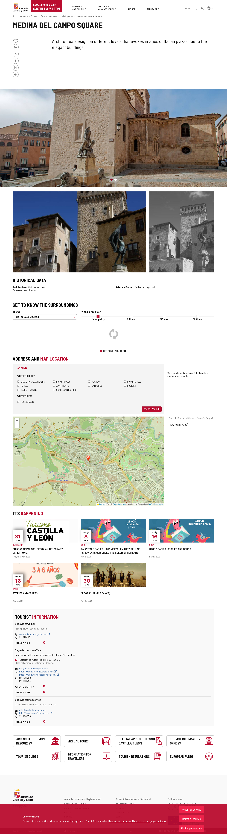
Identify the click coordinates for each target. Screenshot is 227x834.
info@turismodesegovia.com (33, 668)
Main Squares (67, 16)
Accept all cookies (191, 809)
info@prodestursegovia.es (32, 709)
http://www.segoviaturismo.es (35, 712)
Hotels (22, 385)
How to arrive (177, 424)
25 (131, 319)
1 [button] (111, 180)
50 (164, 319)
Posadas (94, 381)
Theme (16, 311)
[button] (210, 8)
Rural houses (61, 381)
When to (24, 686)
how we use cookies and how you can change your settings (137, 821)
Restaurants (25, 401)
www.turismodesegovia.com (34, 633)
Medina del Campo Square (89, 16)
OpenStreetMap (119, 504)
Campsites (95, 385)
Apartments (61, 385)
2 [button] (115, 180)
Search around (152, 409)
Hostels (130, 385)
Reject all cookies (191, 818)
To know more (22, 642)
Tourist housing (27, 389)
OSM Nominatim (156, 504)
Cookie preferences (191, 828)
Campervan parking (64, 389)
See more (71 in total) (115, 350)
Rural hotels (132, 381)
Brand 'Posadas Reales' (31, 381)
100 (197, 319)
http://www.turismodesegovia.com (38, 671)
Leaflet (101, 504)
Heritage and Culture (28, 16)
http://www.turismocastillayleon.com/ (39, 674)
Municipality (98, 319)
